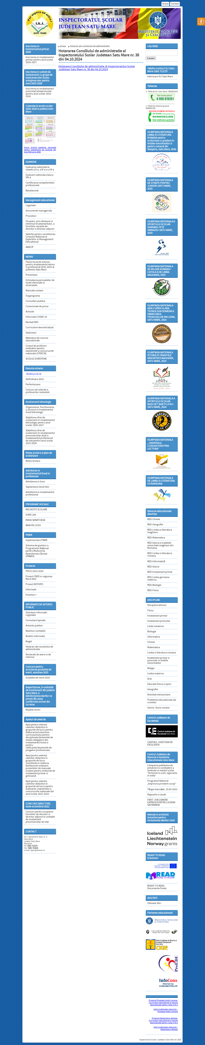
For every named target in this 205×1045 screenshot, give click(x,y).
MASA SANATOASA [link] (35, 520)
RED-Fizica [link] (153, 590)
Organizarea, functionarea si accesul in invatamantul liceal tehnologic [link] (40, 410)
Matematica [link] (153, 647)
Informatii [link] (31, 589)
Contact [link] (175, 4)
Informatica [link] (153, 637)
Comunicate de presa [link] (37, 306)
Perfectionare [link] (33, 384)
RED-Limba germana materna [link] (158, 578)
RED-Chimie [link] (153, 519)
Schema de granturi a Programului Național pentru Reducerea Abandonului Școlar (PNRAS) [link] (37, 551)
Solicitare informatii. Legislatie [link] (37, 613)
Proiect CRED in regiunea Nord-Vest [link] (39, 577)
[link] (102, 22)
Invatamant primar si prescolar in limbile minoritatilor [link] (158, 660)
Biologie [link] (151, 631)
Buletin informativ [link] (35, 636)
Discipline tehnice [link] (156, 605)
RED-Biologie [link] (154, 585)
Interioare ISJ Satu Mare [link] (160, 76)
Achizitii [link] (30, 311)
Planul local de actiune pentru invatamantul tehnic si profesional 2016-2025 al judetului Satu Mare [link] (40, 266)
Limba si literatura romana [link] (161, 652)
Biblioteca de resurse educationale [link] (37, 339)
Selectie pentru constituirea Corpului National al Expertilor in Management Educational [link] (40, 238)
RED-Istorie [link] (153, 567)
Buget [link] (29, 641)
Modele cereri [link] (33, 710)
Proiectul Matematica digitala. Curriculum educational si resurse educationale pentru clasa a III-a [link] (163, 1020)
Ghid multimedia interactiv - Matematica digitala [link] (166, 1028)
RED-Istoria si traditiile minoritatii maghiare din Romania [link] (160, 545)
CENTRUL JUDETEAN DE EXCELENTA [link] (160, 743)
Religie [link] (151, 668)
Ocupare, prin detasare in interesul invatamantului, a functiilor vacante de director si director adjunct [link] (40, 225)
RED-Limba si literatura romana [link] (159, 554)
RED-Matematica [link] (156, 537)
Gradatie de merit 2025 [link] (38, 678)
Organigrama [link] (33, 296)
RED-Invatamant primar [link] (159, 572)
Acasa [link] (165, 4)
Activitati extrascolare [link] (158, 694)
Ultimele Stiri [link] (154, 903)
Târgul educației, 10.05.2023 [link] (162, 789)
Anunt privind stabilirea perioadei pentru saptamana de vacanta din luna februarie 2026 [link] (40, 150)
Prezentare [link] (31, 275)
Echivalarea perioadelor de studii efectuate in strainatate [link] (40, 283)
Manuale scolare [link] (34, 290)
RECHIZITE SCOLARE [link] (36, 509)
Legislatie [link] (31, 205)
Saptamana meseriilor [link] (37, 487)
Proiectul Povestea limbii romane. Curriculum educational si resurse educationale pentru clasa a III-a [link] (163, 1002)
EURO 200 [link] (31, 515)
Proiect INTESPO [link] (34, 584)
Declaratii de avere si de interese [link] (38, 655)
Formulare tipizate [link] (35, 620)
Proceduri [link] (31, 216)
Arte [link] (149, 679)
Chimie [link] (151, 642)
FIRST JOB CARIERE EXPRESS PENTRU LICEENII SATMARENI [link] (161, 802)
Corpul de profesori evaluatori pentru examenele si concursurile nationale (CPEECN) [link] (40, 350)
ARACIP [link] (29, 247)
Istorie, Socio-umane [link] (158, 708)
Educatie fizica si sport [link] (159, 684)
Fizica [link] (150, 610)
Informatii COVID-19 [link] (36, 317)
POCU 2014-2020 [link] (34, 571)
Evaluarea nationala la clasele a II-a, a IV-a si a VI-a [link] (40, 168)
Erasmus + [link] (31, 595)
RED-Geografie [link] (155, 524)
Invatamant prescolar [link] (158, 621)
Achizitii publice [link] (34, 625)
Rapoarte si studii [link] (156, 794)
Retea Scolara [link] (33, 461)
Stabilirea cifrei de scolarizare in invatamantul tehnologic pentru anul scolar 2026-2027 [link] (40, 421)
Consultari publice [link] (35, 301)
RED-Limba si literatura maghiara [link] (159, 531)
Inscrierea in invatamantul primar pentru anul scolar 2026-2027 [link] (40, 60)
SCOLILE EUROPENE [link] (36, 359)
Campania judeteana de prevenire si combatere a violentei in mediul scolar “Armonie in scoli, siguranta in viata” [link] (162, 770)
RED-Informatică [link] (156, 561)
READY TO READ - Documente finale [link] (156, 887)
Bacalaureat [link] (32, 190)
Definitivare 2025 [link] (35, 379)
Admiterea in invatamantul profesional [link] (40, 493)
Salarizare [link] (31, 333)
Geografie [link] (152, 689)
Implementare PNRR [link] (36, 540)
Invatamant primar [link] (157, 616)
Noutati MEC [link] (32, 322)
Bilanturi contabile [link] (35, 631)
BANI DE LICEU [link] (33, 525)
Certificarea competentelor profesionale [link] (40, 184)
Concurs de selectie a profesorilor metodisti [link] (37, 391)
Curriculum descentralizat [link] (39, 327)
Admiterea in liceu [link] (35, 481)
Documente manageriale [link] (39, 211)
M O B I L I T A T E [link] (33, 374)
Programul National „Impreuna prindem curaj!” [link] (161, 782)
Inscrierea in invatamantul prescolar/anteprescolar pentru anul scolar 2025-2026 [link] (40, 93)
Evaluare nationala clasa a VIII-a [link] (39, 176)
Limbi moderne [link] (155, 626)
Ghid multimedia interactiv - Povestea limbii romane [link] (166, 1010)
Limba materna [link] (155, 673)
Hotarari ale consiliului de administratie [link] (39, 648)
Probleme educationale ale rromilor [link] (161, 701)
